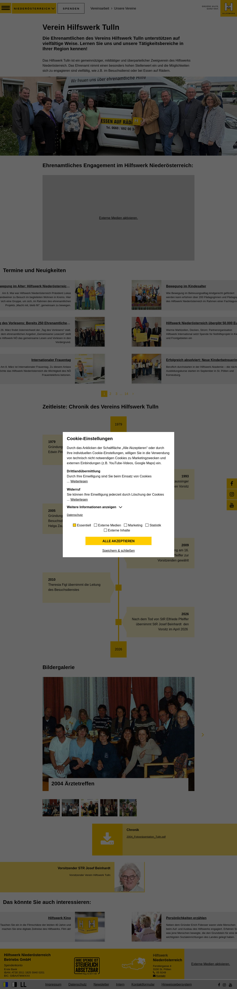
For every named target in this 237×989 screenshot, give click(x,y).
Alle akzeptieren (118, 541)
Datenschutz (75, 514)
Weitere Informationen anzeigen (91, 507)
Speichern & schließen (118, 550)
